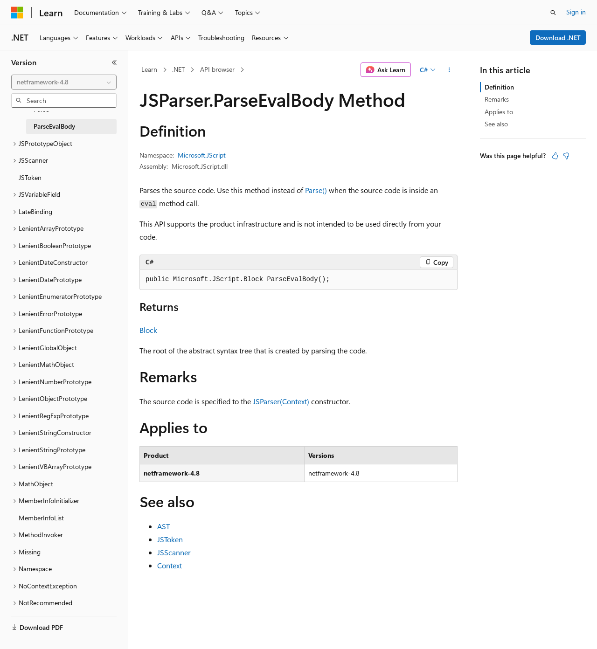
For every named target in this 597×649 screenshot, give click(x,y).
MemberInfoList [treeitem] (41, 517)
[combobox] (64, 82)
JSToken (170, 539)
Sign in (576, 11)
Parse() (316, 190)
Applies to (499, 111)
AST (163, 526)
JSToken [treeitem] (30, 177)
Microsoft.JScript (202, 155)
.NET (178, 69)
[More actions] (449, 69)
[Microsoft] (17, 13)
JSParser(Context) (281, 401)
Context (169, 565)
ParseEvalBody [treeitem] (54, 126)
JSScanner (174, 552)
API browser (217, 69)
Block (148, 330)
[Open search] (553, 12)
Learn (149, 69)
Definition (499, 87)
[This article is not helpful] (566, 155)
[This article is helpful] (555, 155)
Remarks (497, 99)
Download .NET (558, 37)
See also (496, 123)
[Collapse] (114, 62)
